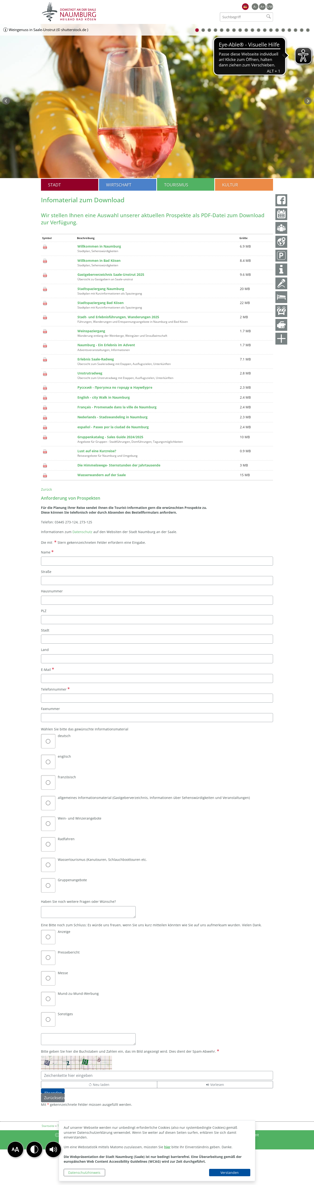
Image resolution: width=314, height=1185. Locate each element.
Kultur (230, 185)
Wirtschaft (118, 185)
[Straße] (157, 580)
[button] (53, 1149)
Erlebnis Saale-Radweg (95, 359)
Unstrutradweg (89, 373)
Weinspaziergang (91, 331)
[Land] (157, 658)
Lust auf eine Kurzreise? (96, 451)
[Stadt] (157, 639)
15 (283, 30)
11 (258, 30)
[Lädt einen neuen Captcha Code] (99, 1084)
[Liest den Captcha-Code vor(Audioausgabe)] (215, 1084)
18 (302, 30)
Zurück (46, 489)
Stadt (54, 185)
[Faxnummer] (157, 717)
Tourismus (176, 185)
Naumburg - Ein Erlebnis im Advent (106, 345)
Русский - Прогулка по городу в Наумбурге (114, 387)
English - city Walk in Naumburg (103, 397)
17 (295, 30)
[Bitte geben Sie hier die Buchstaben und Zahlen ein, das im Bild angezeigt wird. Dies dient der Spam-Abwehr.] (157, 1075)
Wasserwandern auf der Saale (101, 475)
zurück (6, 101)
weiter (308, 101)
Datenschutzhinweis (84, 1172)
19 (308, 30)
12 (265, 30)
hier (167, 1147)
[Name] (157, 561)
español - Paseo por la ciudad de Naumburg (113, 427)
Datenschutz (82, 532)
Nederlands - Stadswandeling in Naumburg (112, 417)
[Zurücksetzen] (53, 1097)
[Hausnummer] (157, 600)
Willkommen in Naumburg (99, 246)
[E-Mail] (157, 678)
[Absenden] (53, 1090)
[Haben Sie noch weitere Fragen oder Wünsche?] (88, 912)
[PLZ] (157, 619)
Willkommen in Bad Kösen (99, 260)
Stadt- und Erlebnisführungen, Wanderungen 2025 (118, 317)
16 (289, 30)
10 (252, 30)
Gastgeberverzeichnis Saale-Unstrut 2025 (110, 274)
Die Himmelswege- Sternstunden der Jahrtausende (118, 465)
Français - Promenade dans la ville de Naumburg (117, 407)
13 (271, 30)
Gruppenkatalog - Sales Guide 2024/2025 (110, 437)
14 (277, 30)
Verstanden (229, 1172)
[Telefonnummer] (157, 698)
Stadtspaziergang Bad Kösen (100, 302)
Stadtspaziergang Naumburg (100, 288)
